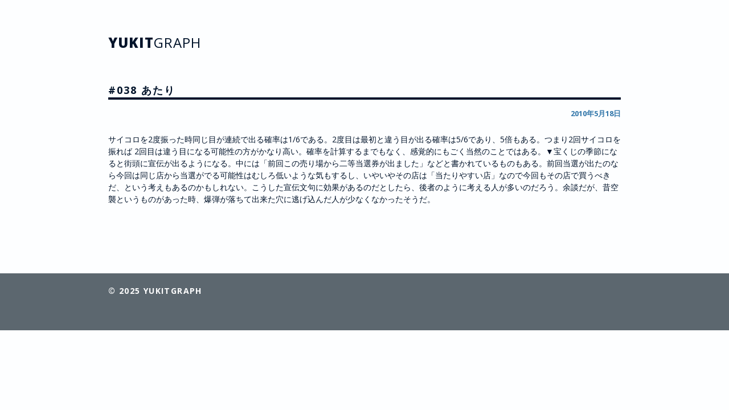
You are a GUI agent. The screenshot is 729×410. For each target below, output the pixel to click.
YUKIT (154, 42)
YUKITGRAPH (173, 290)
